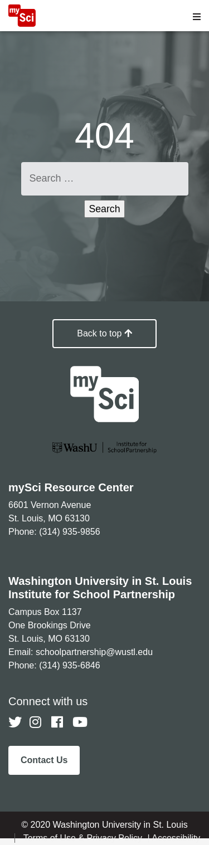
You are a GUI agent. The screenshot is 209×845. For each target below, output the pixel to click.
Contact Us (44, 760)
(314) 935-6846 (69, 665)
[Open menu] (197, 16)
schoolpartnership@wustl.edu (94, 652)
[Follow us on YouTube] (79, 722)
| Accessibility (173, 838)
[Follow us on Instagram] (36, 722)
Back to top (104, 333)
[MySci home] (22, 23)
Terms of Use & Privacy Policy (84, 838)
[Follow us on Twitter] (15, 722)
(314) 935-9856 (69, 531)
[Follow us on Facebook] (58, 722)
